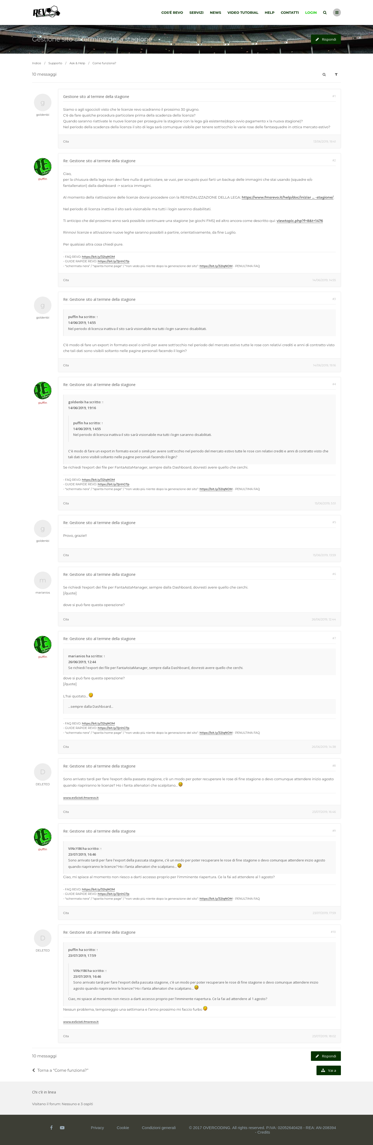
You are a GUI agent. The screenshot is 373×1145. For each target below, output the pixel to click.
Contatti (290, 12)
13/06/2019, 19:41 (324, 141)
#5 (334, 522)
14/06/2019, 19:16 (324, 365)
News (215, 12)
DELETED (43, 784)
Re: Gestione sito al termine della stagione (99, 160)
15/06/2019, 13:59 (324, 555)
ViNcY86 (75, 848)
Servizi (196, 12)
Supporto (55, 63)
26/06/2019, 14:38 (324, 747)
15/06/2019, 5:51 (325, 503)
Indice (36, 63)
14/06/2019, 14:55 (324, 280)
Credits (263, 1132)
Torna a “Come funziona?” (60, 1070)
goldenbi (42, 115)
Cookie (123, 1127)
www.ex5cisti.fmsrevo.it (81, 798)
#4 (334, 384)
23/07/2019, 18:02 (324, 1036)
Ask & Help (77, 63)
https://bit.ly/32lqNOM (98, 257)
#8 (334, 765)
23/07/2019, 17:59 (324, 913)
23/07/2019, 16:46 (324, 812)
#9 (334, 831)
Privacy (97, 1127)
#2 (334, 160)
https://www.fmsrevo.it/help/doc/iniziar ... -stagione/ (287, 197)
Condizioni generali (159, 1127)
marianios (43, 592)
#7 (334, 638)
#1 (334, 96)
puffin (42, 179)
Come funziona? (104, 63)
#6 (334, 574)
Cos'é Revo (172, 12)
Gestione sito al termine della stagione (92, 39)
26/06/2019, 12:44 (324, 619)
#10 (333, 932)
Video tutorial (243, 12)
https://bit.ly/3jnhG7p (113, 261)
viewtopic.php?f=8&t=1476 (300, 220)
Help (270, 12)
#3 (334, 299)
